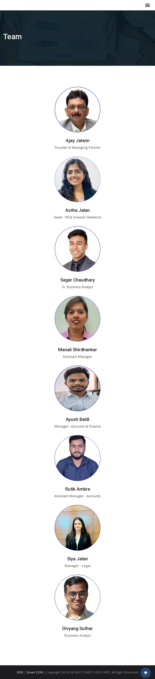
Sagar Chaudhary (77, 280)
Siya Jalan (77, 558)
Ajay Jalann (78, 140)
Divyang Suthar (77, 628)
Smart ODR (35, 672)
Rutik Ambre (77, 489)
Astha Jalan (77, 210)
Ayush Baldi (77, 419)
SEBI (20, 672)
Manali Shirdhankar (77, 349)
